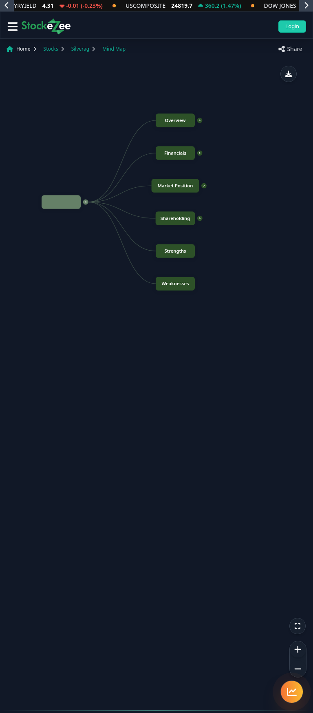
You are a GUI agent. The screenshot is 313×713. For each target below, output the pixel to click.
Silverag (80, 48)
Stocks (51, 48)
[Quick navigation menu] (291, 691)
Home (23, 48)
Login (292, 26)
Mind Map (114, 48)
